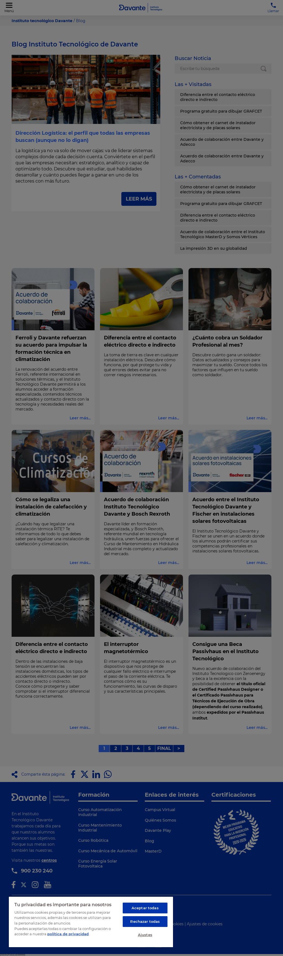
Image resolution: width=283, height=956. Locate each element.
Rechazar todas (145, 921)
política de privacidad (68, 934)
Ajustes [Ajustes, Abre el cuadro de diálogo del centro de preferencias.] (145, 934)
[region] (91, 921)
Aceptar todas (145, 908)
